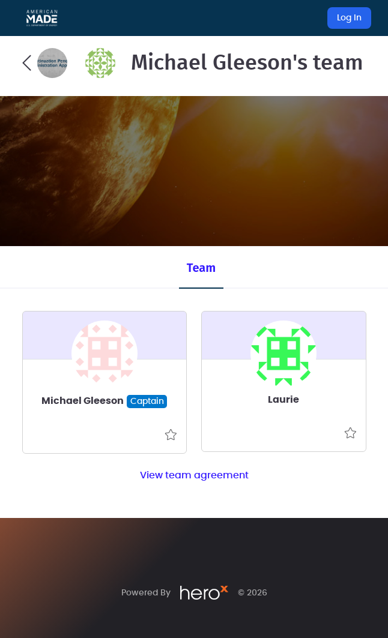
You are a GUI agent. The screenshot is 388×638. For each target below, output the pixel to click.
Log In (349, 18)
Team (201, 267)
